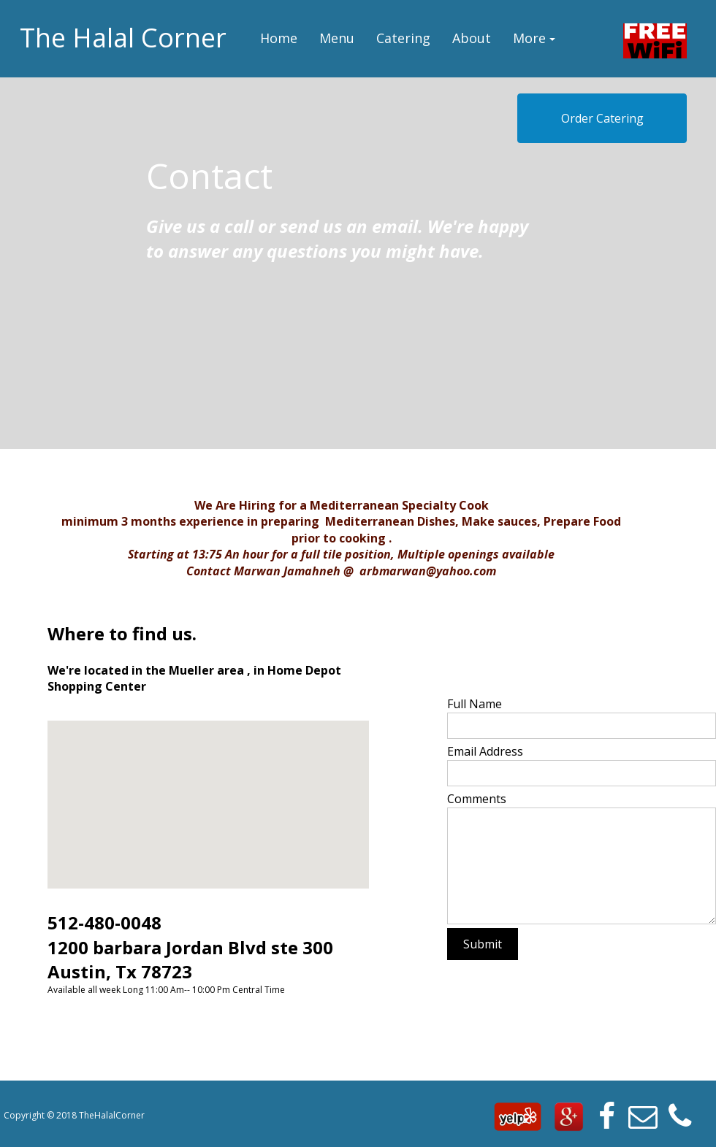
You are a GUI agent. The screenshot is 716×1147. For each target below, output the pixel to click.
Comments (476, 799)
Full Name (474, 704)
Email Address (485, 751)
